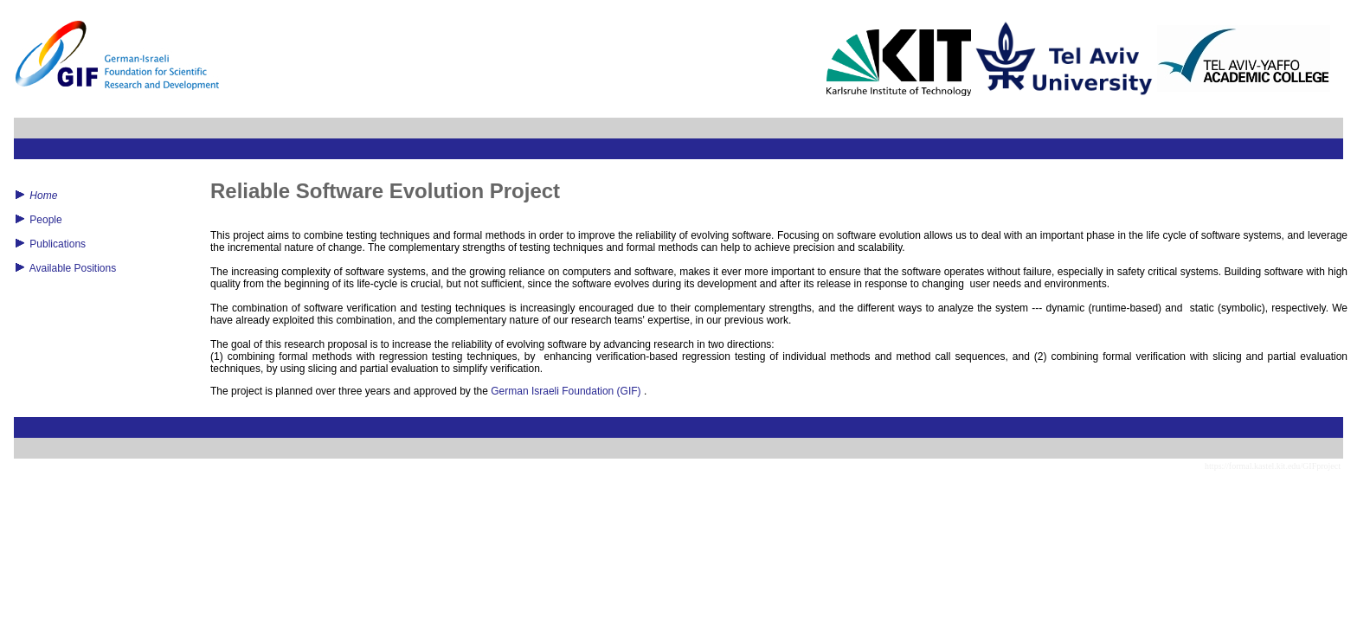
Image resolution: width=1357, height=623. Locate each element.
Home (43, 195)
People (45, 220)
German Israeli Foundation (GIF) (565, 391)
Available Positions (73, 268)
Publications (57, 244)
